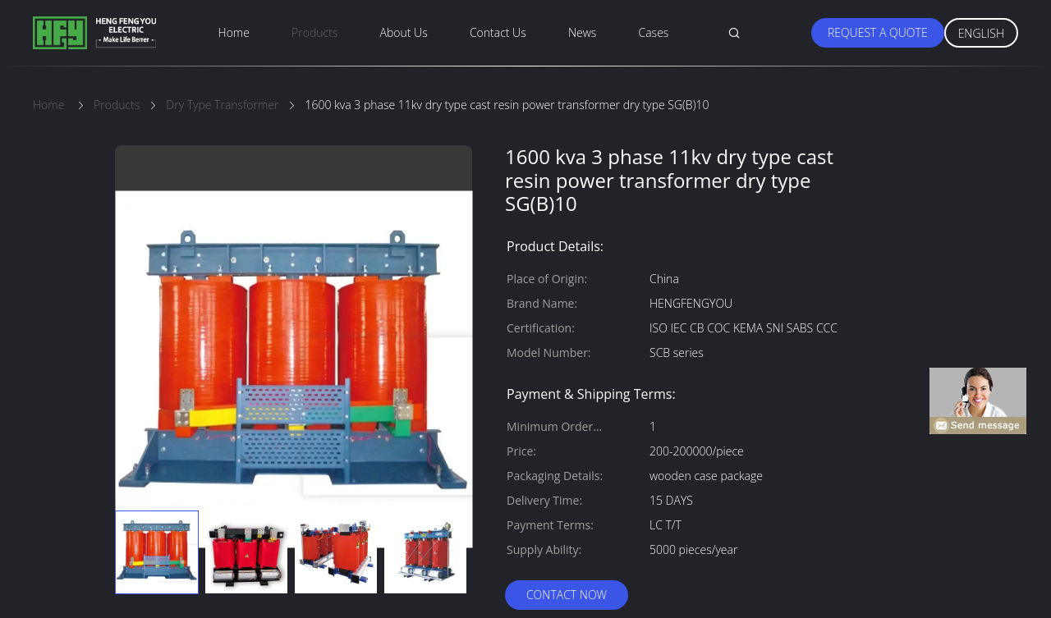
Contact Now (566, 594)
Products (314, 32)
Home (234, 32)
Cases (654, 32)
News (582, 32)
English (981, 33)
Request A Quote (878, 32)
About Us (404, 32)
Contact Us (498, 32)
